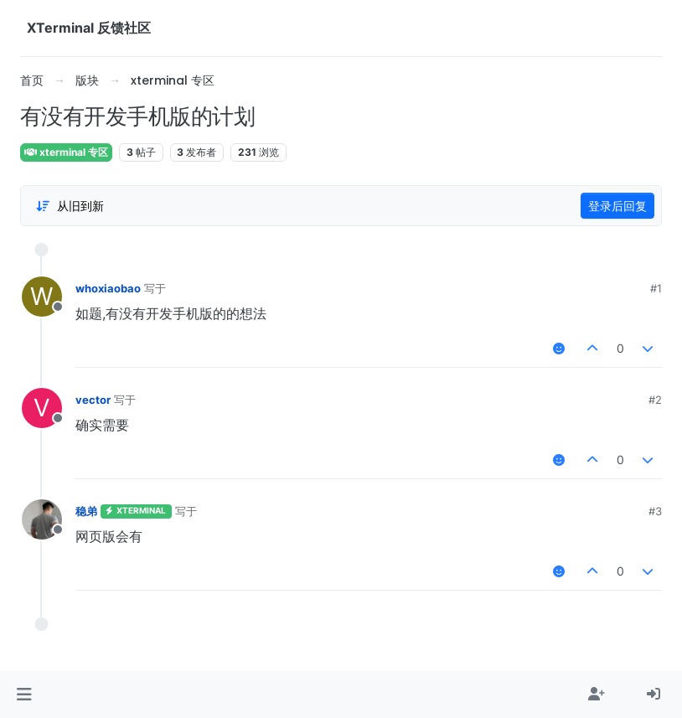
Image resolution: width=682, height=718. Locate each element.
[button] (24, 694)
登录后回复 (617, 206)
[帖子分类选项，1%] (69, 206)
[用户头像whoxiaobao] (42, 296)
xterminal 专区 (66, 152)
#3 (655, 511)
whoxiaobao (108, 288)
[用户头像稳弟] (42, 519)
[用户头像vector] (42, 408)
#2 (655, 399)
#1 (656, 288)
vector (93, 399)
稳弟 (86, 511)
